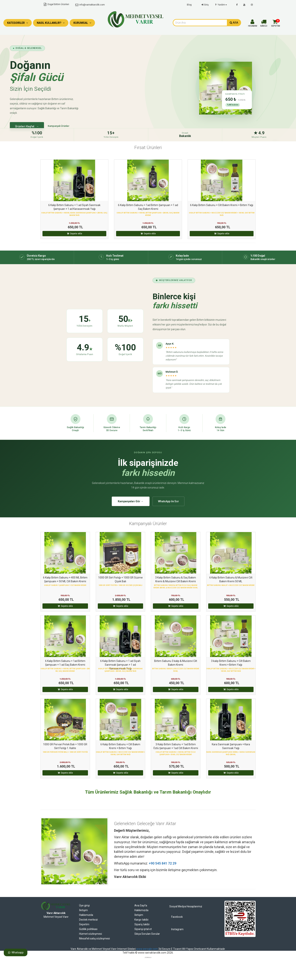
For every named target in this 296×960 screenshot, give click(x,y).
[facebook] (237, 4)
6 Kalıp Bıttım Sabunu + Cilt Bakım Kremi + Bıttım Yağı (221, 205)
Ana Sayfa (140, 905)
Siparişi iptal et (143, 929)
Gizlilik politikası (88, 929)
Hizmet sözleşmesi (90, 933)
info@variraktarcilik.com (90, 4)
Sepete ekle (74, 233)
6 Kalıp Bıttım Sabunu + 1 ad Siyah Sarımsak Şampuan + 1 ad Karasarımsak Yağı (120, 664)
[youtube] (244, 4)
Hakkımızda (86, 914)
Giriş (204, 4)
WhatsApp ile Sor (168, 501)
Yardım (220, 4)
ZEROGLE (148, 957)
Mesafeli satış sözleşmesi (94, 938)
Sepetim (84, 924)
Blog (189, 4)
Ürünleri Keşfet (27, 126)
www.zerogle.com (147, 948)
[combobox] (200, 22)
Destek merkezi (88, 919)
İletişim (83, 910)
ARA (234, 22)
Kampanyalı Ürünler (58, 126)
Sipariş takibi (142, 924)
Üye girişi (84, 905)
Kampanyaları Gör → (130, 501)
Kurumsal (82, 22)
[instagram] (252, 4)
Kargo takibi (141, 919)
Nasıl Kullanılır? (51, 22)
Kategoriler (17, 22)
